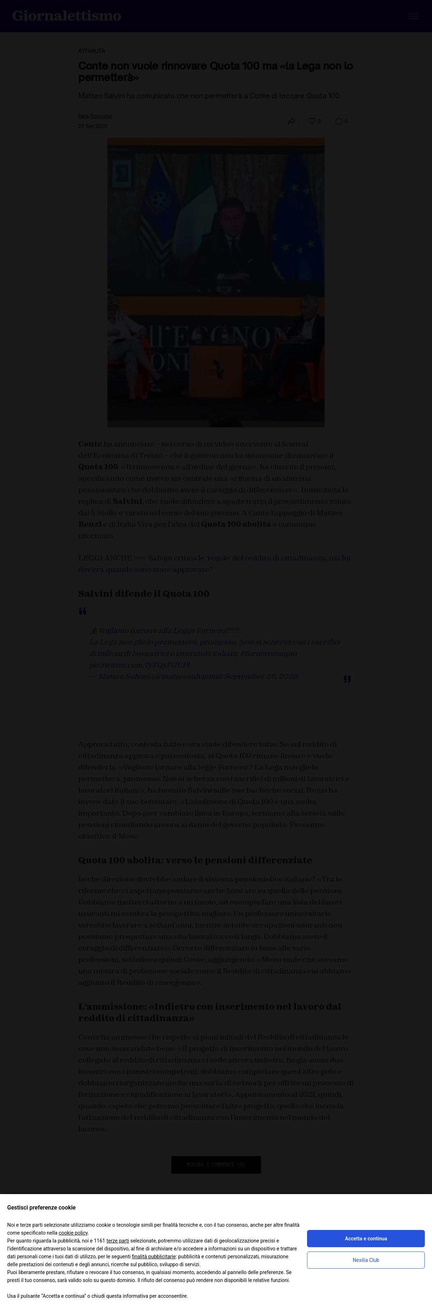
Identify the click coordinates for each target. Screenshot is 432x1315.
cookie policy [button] (73, 1233)
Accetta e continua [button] (366, 1238)
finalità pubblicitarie (154, 1256)
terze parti (117, 1241)
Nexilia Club (366, 1260)
